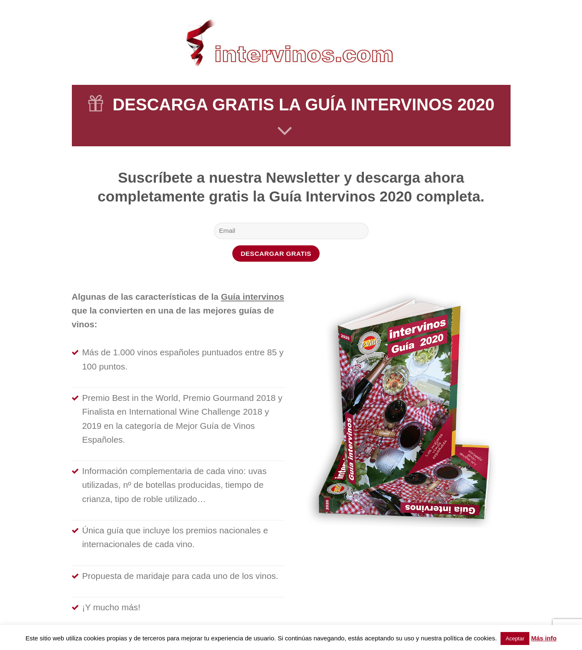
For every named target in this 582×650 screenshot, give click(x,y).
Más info (544, 638)
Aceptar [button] (515, 638)
